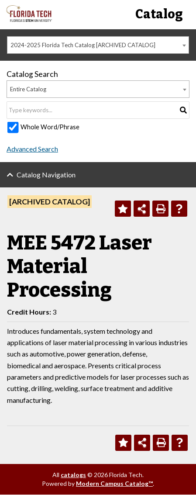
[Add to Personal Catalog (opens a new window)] (123, 209)
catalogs (73, 474)
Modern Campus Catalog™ (114, 483)
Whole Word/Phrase (50, 127)
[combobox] (98, 45)
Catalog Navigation (46, 174)
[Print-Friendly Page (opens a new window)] (160, 209)
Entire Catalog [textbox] (28, 89)
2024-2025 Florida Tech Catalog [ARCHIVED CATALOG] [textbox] (82, 45)
